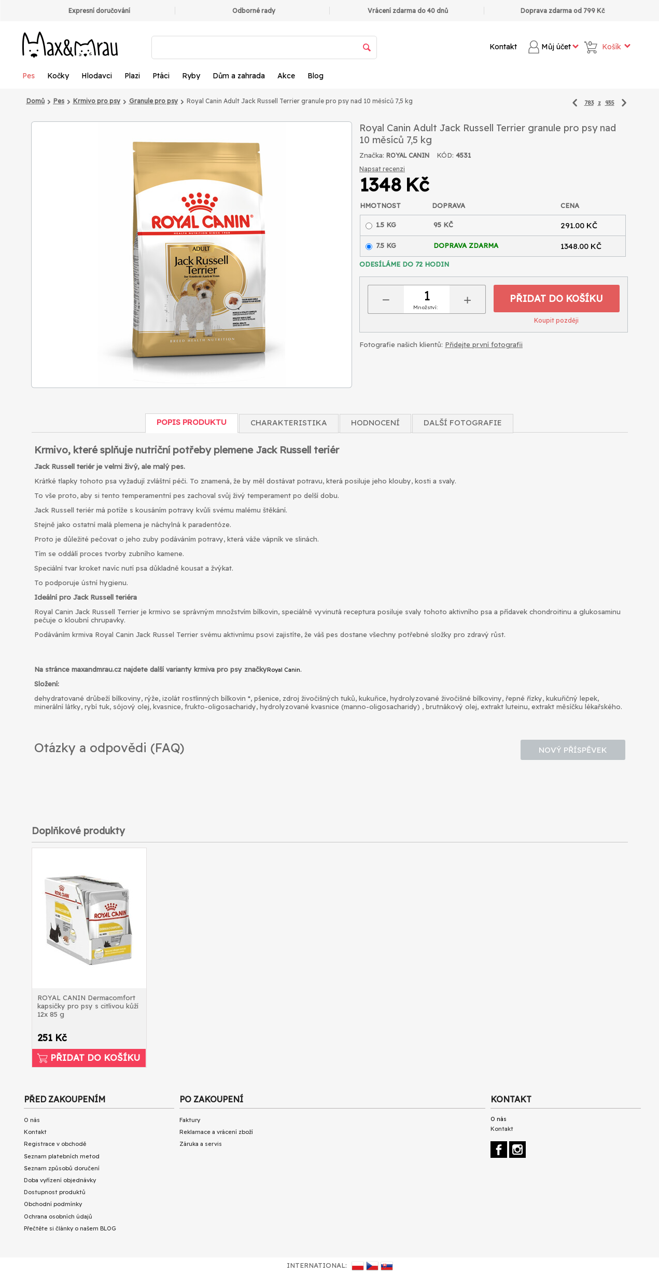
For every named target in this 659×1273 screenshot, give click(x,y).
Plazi (132, 75)
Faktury (189, 1120)
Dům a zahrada (239, 75)
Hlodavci (96, 75)
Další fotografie (463, 422)
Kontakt (503, 46)
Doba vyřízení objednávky (60, 1180)
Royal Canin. (284, 669)
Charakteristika (288, 422)
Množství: (425, 307)
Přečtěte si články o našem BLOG (70, 1228)
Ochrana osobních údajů (58, 1216)
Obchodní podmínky (53, 1204)
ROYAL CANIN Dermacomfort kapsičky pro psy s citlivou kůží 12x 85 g (87, 1005)
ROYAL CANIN (407, 155)
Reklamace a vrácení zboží (216, 1132)
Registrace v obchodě (55, 1143)
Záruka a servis (200, 1143)
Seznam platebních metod (62, 1156)
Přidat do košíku (556, 299)
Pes (28, 75)
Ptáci (161, 75)
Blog (315, 75)
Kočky (58, 75)
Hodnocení (375, 422)
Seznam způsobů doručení (62, 1168)
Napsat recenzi (382, 169)
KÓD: (445, 155)
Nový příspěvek (573, 750)
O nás (32, 1120)
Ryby (191, 75)
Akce (286, 75)
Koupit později (556, 320)
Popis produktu (192, 422)
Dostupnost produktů (55, 1192)
